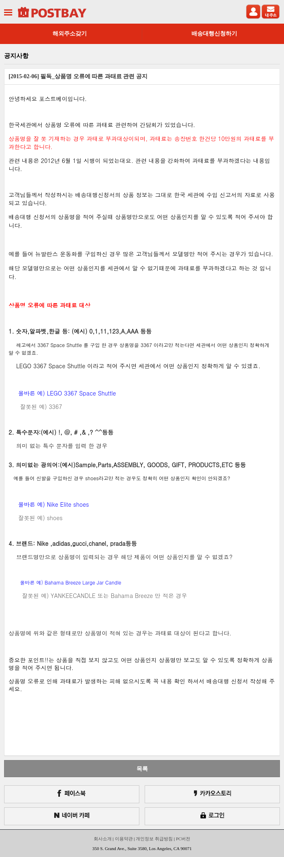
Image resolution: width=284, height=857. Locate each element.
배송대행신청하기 (214, 34)
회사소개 (103, 838)
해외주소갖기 (70, 34)
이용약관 (124, 838)
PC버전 (183, 838)
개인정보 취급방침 (154, 838)
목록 (142, 768)
